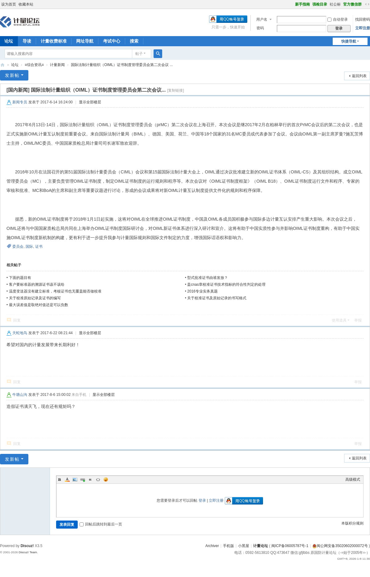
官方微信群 (352, 4)
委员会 (17, 246)
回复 (17, 320)
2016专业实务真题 (202, 291)
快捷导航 (348, 41)
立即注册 (362, 28)
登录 (202, 500)
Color (67, 479)
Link (83, 479)
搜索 (134, 41)
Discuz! (27, 546)
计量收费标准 (54, 41)
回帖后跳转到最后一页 (101, 524)
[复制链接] (175, 90)
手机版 (228, 546)
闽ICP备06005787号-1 (289, 546)
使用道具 (339, 320)
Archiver (212, 546)
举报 (358, 320)
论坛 (14, 65)
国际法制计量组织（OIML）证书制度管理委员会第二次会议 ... (122, 65)
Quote (90, 479)
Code (98, 479)
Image (75, 479)
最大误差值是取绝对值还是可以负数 (38, 305)
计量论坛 (2, 64)
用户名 (261, 19)
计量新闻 (57, 65)
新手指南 (302, 4)
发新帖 (12, 75)
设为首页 (8, 4)
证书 (39, 246)
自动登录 (337, 19)
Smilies (106, 479)
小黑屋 (243, 546)
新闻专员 (19, 102)
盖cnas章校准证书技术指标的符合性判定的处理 (226, 284)
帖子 (139, 54)
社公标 (335, 4)
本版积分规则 (352, 523)
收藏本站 (25, 4)
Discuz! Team (27, 552)
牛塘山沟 (19, 394)
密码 (260, 28)
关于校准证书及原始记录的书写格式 (216, 298)
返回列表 (359, 76)
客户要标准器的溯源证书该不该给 (36, 284)
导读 (27, 41)
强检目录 (319, 4)
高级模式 (352, 479)
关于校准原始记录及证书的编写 (35, 298)
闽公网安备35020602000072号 (340, 546)
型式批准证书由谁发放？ (207, 278)
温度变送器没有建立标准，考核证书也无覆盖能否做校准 (55, 291)
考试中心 (111, 41)
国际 (29, 246)
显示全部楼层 (90, 102)
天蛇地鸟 (19, 333)
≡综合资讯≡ (34, 65)
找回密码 (362, 19)
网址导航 (84, 41)
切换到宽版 (367, 4)
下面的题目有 (20, 278)
